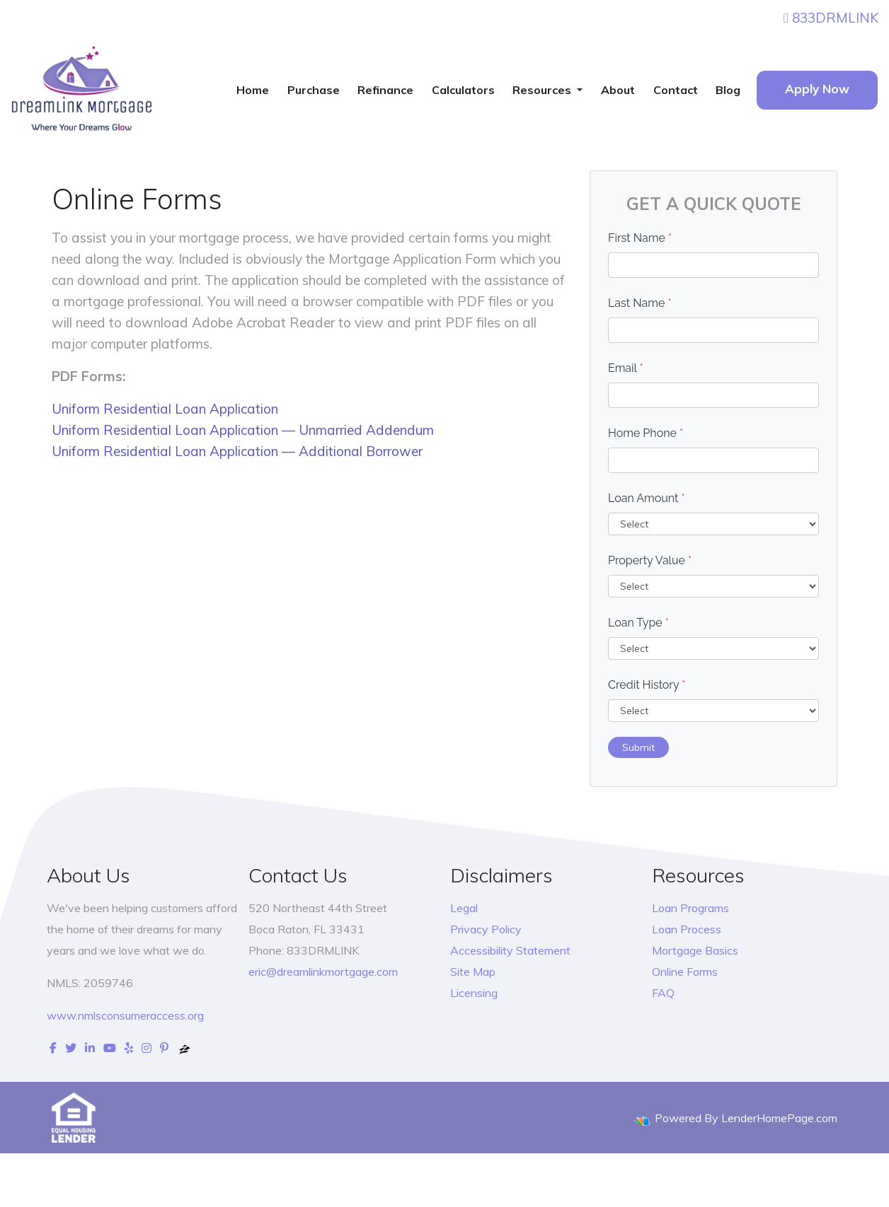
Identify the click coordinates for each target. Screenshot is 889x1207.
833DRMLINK (831, 17)
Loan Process (686, 929)
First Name (640, 238)
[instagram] (146, 1048)
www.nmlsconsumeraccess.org (125, 1015)
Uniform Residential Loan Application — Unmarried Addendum (243, 429)
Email (625, 368)
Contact (675, 90)
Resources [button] (543, 90)
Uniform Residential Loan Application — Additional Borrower (237, 451)
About (618, 90)
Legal (464, 908)
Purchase (313, 90)
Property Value (650, 560)
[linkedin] (90, 1048)
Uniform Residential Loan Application (165, 408)
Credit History (646, 685)
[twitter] (70, 1048)
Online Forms (685, 971)
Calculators (463, 90)
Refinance (385, 90)
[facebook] (53, 1048)
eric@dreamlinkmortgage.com (323, 971)
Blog (728, 90)
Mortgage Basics (695, 950)
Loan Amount (646, 498)
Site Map (472, 971)
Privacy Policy (486, 929)
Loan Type (638, 622)
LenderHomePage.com (779, 1118)
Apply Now (817, 88)
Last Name (640, 303)
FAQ (663, 993)
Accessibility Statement (510, 950)
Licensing (474, 993)
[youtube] (109, 1048)
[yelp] (129, 1048)
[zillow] (185, 1048)
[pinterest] (164, 1048)
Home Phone (645, 433)
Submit (638, 747)
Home (252, 90)
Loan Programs (690, 908)
